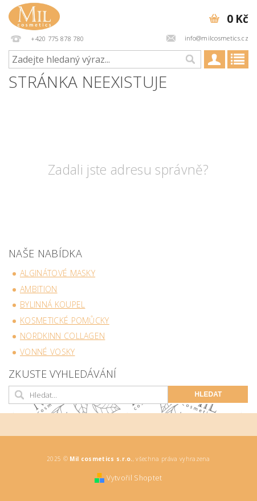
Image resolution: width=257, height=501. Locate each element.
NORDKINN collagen (62, 335)
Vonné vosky (47, 351)
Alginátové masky (57, 273)
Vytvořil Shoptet (134, 478)
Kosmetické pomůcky (64, 320)
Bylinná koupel (52, 304)
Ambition (39, 289)
